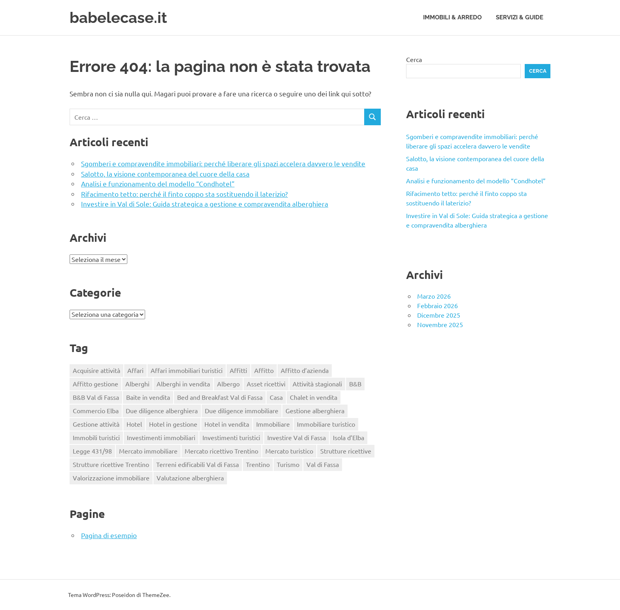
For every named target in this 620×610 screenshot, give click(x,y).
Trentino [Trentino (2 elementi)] (258, 464)
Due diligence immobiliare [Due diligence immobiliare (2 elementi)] (241, 410)
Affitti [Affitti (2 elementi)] (238, 370)
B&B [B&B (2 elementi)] (355, 384)
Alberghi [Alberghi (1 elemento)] (137, 384)
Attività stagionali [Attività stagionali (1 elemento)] (317, 384)
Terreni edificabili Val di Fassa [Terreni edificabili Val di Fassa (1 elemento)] (197, 464)
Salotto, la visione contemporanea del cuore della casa (165, 173)
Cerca (414, 59)
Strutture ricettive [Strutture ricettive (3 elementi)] (345, 451)
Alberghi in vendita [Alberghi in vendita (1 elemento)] (183, 384)
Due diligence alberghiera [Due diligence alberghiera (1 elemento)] (162, 410)
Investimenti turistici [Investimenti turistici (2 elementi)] (231, 437)
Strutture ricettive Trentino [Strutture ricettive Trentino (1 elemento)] (111, 464)
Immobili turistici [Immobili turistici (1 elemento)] (96, 437)
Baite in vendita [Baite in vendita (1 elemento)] (148, 397)
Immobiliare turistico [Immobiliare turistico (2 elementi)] (326, 424)
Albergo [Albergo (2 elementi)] (228, 384)
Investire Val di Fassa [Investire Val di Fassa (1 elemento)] (296, 437)
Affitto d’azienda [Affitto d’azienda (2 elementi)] (305, 370)
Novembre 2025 (440, 324)
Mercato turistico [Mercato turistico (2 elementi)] (289, 451)
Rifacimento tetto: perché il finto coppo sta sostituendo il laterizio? (184, 194)
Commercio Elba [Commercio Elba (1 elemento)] (96, 410)
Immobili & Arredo (452, 17)
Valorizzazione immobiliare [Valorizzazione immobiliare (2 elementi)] (111, 478)
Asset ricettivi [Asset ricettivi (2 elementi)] (266, 384)
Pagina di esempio (109, 535)
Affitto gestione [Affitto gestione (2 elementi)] (95, 384)
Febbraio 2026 (437, 305)
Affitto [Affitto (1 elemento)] (264, 370)
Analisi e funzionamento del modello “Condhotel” (157, 183)
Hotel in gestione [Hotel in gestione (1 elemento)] (173, 424)
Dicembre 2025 (438, 315)
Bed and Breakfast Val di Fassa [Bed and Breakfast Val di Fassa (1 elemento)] (220, 397)
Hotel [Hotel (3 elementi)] (134, 424)
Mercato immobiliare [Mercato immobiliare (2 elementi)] (148, 451)
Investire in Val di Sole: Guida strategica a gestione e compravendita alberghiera (204, 204)
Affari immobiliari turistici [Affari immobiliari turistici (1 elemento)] (187, 370)
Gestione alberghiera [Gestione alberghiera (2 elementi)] (314, 410)
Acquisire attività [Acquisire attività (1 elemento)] (96, 370)
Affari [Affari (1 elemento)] (135, 370)
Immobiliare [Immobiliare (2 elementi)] (273, 424)
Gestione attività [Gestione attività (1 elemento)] (96, 424)
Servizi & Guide (519, 17)
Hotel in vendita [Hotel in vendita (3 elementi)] (226, 424)
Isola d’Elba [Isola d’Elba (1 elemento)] (348, 437)
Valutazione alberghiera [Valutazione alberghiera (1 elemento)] (190, 478)
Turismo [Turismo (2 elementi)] (288, 464)
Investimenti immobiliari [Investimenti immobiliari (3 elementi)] (161, 437)
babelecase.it (118, 17)
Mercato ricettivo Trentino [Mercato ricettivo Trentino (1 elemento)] (221, 451)
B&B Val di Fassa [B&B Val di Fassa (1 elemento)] (96, 397)
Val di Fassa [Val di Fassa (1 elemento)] (322, 464)
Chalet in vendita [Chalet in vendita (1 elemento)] (313, 397)
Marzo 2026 (434, 296)
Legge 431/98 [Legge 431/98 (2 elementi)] (92, 451)
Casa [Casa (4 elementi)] (276, 397)
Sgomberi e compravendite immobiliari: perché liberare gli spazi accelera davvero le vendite (223, 163)
